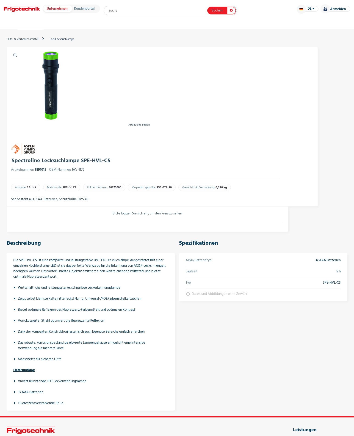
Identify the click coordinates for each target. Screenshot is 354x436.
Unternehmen (69, 11)
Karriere (326, 27)
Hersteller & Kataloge (87, 27)
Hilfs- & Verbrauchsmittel (34, 47)
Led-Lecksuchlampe (73, 47)
